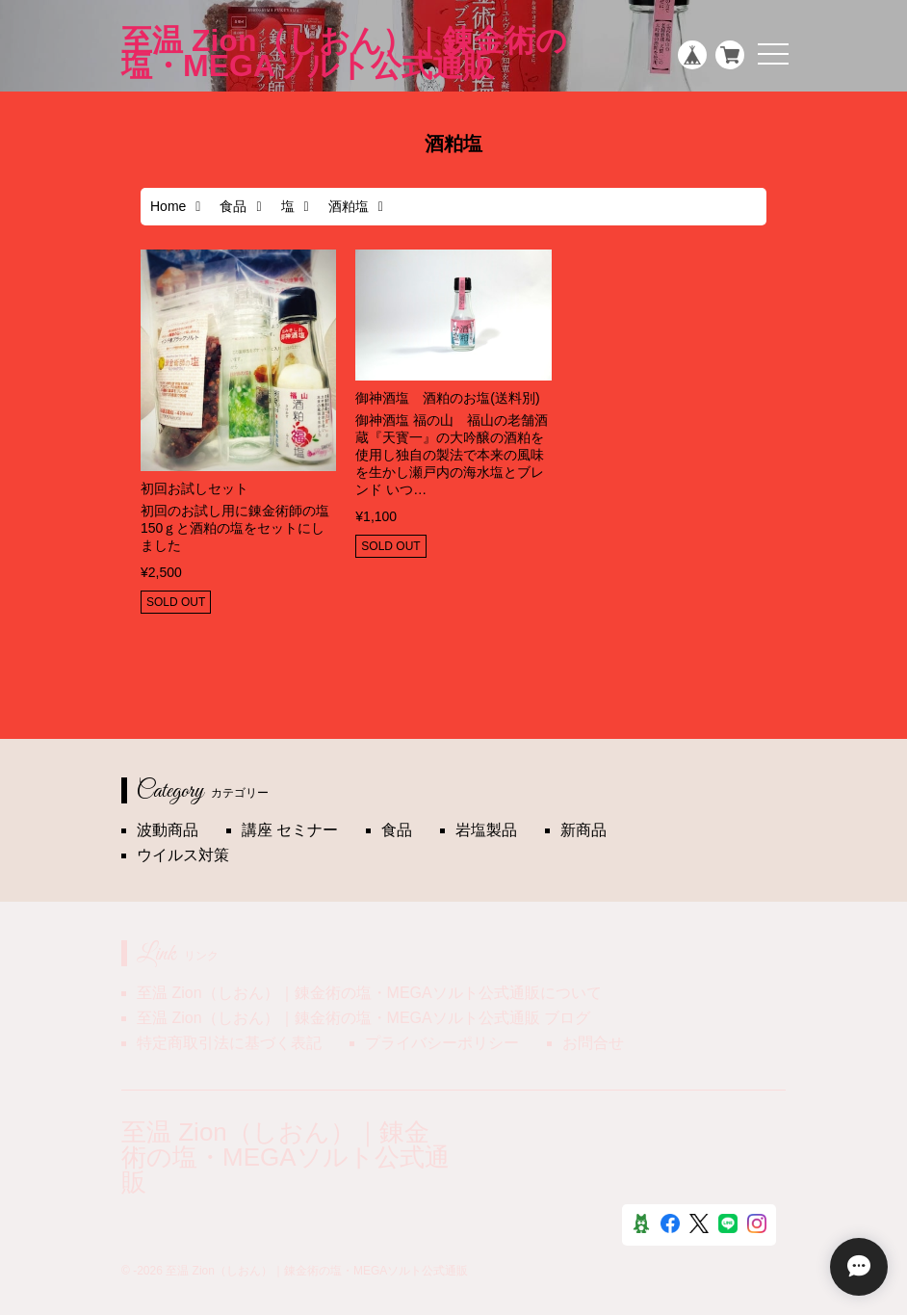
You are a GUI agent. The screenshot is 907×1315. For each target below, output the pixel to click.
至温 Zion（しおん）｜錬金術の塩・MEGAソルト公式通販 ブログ (363, 1018)
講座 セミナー (290, 830)
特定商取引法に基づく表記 (229, 1043)
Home (168, 206)
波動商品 (167, 830)
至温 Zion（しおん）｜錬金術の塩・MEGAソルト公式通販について (369, 993)
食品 (233, 206)
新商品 (583, 830)
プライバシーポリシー (442, 1043)
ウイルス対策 (183, 855)
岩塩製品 (486, 830)
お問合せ (593, 1043)
